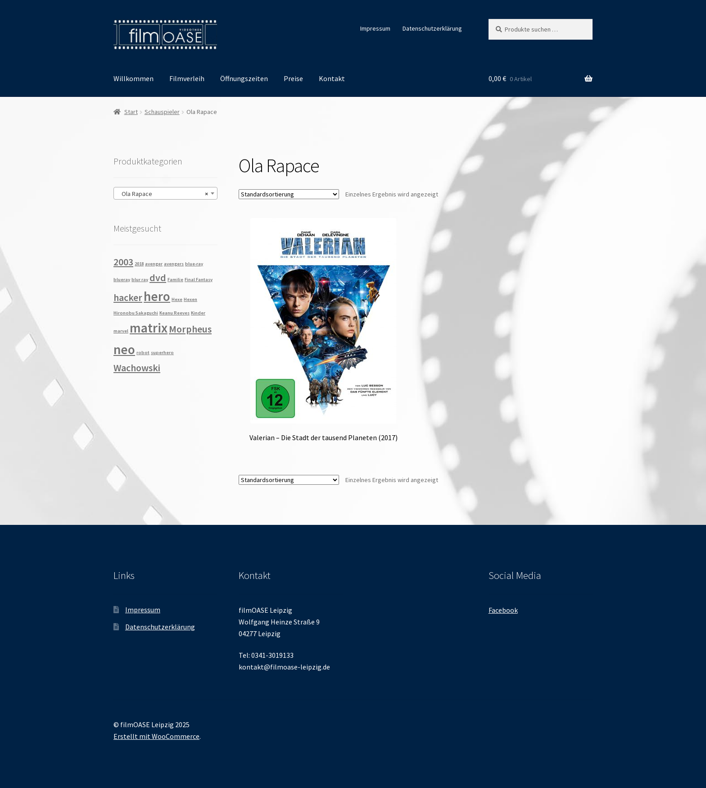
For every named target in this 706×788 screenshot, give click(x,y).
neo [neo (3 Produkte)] (124, 349)
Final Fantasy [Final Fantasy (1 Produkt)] (199, 279)
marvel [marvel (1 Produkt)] (120, 331)
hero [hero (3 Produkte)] (157, 296)
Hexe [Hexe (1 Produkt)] (177, 299)
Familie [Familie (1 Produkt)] (175, 279)
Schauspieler (162, 112)
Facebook (503, 610)
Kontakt (332, 78)
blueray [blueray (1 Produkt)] (121, 279)
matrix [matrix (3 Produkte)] (148, 327)
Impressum (375, 28)
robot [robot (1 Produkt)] (142, 352)
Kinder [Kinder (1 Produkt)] (198, 313)
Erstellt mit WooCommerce (156, 736)
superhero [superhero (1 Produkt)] (162, 352)
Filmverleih (186, 78)
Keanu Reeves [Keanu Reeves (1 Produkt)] (174, 313)
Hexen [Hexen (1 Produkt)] (190, 299)
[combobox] (165, 193)
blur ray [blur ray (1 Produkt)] (139, 279)
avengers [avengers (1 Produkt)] (174, 264)
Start (131, 112)
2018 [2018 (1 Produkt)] (139, 264)
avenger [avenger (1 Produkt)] (154, 264)
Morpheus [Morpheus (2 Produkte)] (190, 329)
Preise (293, 78)
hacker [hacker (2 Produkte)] (127, 297)
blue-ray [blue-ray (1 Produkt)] (194, 264)
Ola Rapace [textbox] (163, 193)
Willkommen (133, 78)
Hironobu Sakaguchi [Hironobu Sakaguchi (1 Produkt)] (135, 313)
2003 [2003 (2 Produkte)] (123, 261)
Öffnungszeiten (244, 78)
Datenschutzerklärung (432, 28)
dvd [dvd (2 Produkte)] (157, 277)
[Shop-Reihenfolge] (289, 194)
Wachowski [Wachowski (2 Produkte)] (136, 367)
